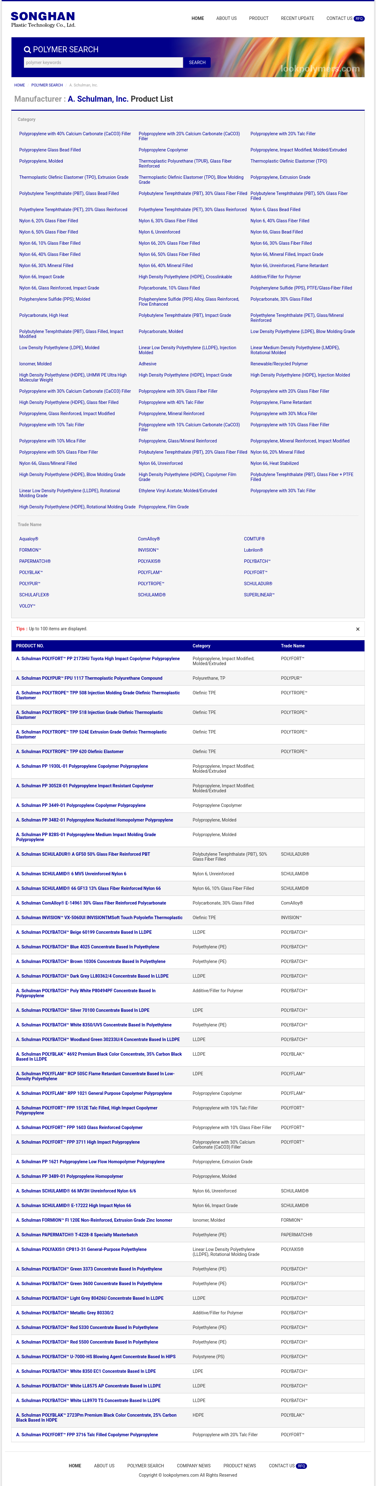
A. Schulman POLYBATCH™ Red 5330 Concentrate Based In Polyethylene (87, 1327)
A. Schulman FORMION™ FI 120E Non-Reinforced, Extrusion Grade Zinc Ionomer (94, 1220)
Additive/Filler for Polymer (275, 276)
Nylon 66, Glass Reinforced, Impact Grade (59, 287)
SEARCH (197, 62)
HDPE (198, 1415)
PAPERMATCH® (35, 561)
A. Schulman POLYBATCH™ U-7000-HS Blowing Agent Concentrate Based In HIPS (96, 1356)
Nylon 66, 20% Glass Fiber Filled (169, 243)
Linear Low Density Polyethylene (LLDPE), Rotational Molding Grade (226, 1252)
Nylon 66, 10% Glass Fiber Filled (49, 243)
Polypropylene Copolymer (163, 149)
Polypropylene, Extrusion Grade (280, 177)
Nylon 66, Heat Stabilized (274, 463)
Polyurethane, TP (209, 678)
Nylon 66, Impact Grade (41, 276)
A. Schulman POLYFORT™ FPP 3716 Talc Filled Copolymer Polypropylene (87, 1434)
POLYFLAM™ (150, 572)
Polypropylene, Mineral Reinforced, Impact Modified (300, 440)
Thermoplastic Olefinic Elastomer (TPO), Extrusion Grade (74, 177)
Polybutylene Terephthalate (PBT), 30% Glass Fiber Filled (193, 193)
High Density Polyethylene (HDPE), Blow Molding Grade (72, 474)
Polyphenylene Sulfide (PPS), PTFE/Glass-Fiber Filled (301, 287)
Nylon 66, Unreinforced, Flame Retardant (289, 265)
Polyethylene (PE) (210, 946)
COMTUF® (254, 538)
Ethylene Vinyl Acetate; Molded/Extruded (178, 490)
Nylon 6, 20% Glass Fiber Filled (48, 220)
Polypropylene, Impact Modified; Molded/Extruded (298, 149)
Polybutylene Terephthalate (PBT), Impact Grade (185, 315)
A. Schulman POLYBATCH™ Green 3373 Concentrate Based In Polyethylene (89, 1268)
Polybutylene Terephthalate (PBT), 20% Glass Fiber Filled (193, 452)
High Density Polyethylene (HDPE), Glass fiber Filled (68, 402)
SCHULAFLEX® (34, 594)
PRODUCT (259, 18)
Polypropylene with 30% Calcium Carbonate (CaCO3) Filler (75, 391)
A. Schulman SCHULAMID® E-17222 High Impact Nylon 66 (73, 1205)
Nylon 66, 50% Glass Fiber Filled (169, 254)
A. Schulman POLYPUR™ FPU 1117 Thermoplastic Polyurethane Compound (89, 678)
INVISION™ (148, 550)
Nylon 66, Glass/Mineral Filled (48, 463)
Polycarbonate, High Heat (43, 315)
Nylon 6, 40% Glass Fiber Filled (279, 220)
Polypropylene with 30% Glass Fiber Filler (178, 391)
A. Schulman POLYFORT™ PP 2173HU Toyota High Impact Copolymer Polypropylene (98, 658)
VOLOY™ (27, 606)
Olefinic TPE (204, 692)
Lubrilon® (253, 550)
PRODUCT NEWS (240, 1465)
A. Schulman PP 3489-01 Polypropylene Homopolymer (69, 1176)
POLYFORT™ (255, 572)
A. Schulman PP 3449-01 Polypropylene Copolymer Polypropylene (81, 805)
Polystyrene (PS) (209, 1356)
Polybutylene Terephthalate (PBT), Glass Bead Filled (69, 193)
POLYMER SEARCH (47, 85)
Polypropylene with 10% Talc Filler (51, 424)
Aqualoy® (28, 538)
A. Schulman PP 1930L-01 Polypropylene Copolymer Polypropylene (82, 766)
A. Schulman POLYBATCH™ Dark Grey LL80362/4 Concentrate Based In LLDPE (92, 976)
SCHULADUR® (258, 583)
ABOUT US (226, 18)
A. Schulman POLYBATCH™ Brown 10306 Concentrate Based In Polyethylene (90, 961)
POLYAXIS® (149, 561)
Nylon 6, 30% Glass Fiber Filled (168, 220)
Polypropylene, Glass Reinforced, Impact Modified (67, 413)
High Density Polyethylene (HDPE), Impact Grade (185, 375)
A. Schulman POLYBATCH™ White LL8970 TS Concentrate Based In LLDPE (88, 1400)
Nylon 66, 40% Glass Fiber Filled (49, 254)
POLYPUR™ (29, 583)
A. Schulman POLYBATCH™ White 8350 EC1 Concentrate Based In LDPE (86, 1371)
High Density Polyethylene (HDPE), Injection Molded (300, 375)
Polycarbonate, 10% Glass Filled (169, 287)
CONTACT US (346, 18)
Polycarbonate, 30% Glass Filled (281, 299)
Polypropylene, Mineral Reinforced (171, 413)
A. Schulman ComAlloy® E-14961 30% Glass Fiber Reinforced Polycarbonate (91, 902)
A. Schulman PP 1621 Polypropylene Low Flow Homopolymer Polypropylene (90, 1161)
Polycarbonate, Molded (161, 331)
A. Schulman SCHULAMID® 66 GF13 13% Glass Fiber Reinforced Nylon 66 (88, 888)
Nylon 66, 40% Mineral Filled (166, 265)
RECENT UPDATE (297, 18)
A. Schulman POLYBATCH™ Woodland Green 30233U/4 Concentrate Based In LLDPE (98, 1039)
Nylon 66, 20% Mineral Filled (277, 452)
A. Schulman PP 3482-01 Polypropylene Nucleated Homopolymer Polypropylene (94, 819)
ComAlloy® (149, 538)
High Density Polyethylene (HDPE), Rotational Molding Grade (77, 506)
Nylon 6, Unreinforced (159, 231)
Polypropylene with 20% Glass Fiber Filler (289, 391)
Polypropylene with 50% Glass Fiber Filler (58, 452)
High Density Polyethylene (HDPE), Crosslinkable (185, 276)
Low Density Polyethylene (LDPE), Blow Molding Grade (302, 331)
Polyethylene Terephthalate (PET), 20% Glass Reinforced (73, 209)
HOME (198, 18)
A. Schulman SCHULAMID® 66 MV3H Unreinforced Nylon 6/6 (76, 1190)
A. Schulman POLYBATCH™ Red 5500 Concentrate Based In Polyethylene (87, 1342)
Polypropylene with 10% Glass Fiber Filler (289, 424)
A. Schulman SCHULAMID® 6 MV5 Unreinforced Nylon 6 (71, 873)
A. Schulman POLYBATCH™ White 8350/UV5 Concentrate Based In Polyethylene (94, 1024)
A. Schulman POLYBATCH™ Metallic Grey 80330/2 (65, 1312)
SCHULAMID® (152, 594)
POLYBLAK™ (31, 572)
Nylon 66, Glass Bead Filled (276, 231)
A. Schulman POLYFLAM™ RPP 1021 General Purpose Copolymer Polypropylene (94, 1093)
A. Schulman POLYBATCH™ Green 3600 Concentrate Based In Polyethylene (89, 1283)
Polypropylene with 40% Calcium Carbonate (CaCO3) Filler (75, 133)
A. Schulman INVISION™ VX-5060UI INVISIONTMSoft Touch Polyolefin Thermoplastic (99, 917)
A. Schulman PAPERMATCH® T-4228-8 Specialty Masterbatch (77, 1234)
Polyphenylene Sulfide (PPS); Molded (54, 299)
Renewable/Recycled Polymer (279, 363)
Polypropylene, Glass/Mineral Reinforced (178, 440)
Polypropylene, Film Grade (164, 506)
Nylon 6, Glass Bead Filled (275, 209)
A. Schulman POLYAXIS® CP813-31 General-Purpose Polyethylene (81, 1249)
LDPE (198, 1010)
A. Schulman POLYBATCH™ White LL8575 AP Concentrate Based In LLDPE (88, 1385)
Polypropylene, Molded (41, 161)
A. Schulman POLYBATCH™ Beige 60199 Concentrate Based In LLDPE (84, 932)
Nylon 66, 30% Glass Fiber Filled (281, 243)
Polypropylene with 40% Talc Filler (171, 402)
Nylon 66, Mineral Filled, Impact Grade (286, 254)
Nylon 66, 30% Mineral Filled (46, 265)
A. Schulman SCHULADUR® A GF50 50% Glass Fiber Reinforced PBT (83, 854)
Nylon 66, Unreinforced (160, 463)
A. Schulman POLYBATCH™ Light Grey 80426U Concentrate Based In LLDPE (89, 1298)
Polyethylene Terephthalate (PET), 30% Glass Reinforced (193, 209)
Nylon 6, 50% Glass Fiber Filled (48, 231)
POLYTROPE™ (151, 583)
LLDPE (199, 932)
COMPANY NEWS (194, 1465)
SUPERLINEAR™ (259, 594)
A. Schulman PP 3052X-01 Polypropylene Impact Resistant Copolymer (85, 785)
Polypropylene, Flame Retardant (280, 402)
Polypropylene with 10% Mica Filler (52, 440)
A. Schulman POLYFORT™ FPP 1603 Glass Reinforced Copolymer (79, 1127)
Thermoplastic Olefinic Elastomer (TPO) (288, 161)
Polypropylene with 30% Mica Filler (283, 413)
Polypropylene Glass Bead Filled (50, 149)
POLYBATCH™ (257, 561)
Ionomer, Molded (35, 363)
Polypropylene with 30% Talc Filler (282, 490)
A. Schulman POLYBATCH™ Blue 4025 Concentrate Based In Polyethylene (87, 946)
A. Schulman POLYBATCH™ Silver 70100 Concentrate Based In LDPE (82, 1010)
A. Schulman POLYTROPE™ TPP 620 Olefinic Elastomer (70, 751)
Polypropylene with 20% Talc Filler (282, 133)
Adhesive (147, 363)
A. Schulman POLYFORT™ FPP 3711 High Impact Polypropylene (78, 1142)
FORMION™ (30, 550)
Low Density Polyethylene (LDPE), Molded (59, 347)
